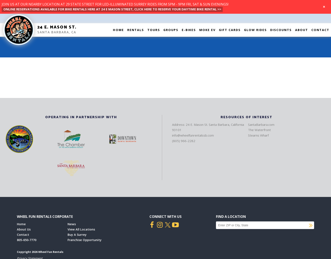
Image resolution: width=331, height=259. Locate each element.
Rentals (135, 30)
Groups (170, 30)
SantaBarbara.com (261, 124)
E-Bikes (189, 30)
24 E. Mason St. (56, 27)
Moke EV (207, 30)
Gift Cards (230, 30)
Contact (320, 30)
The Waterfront (259, 130)
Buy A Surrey (77, 235)
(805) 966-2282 (183, 141)
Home (118, 30)
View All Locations (81, 229)
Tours (153, 30)
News (72, 224)
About (301, 30)
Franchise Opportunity (85, 240)
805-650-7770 (26, 240)
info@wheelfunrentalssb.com (193, 135)
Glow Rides (255, 30)
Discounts (281, 30)
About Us (24, 229)
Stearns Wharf (258, 135)
